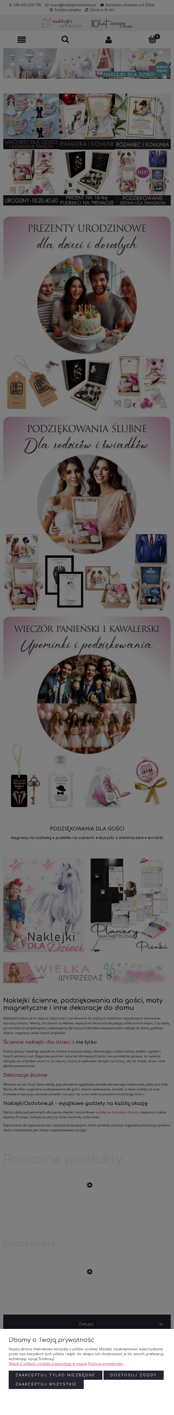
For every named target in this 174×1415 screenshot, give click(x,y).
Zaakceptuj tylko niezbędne (55, 1375)
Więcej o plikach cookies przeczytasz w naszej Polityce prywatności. (66, 1364)
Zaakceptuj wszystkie (46, 1384)
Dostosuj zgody (133, 1375)
